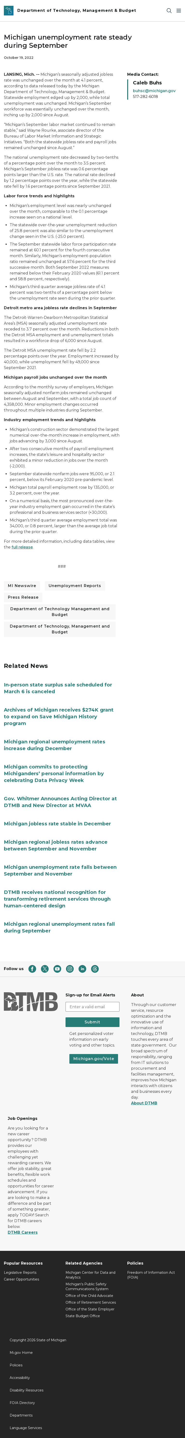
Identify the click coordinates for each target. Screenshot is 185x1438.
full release (22, 547)
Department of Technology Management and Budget (60, 612)
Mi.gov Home (21, 1352)
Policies (16, 1365)
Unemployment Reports (75, 585)
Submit (92, 1022)
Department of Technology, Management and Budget (60, 629)
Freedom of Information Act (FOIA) (151, 1275)
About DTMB (144, 1103)
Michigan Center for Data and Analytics (90, 1275)
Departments (21, 1415)
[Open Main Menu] (179, 11)
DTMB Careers (23, 1232)
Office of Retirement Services (91, 1302)
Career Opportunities (21, 1279)
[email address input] (92, 1007)
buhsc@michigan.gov (154, 91)
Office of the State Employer (90, 1309)
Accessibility (20, 1378)
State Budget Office (83, 1316)
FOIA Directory (22, 1403)
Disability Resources (26, 1390)
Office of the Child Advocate (89, 1296)
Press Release (23, 597)
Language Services (26, 1428)
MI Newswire (22, 585)
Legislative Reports (20, 1272)
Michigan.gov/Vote (93, 1058)
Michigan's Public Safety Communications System (87, 1286)
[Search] (169, 11)
